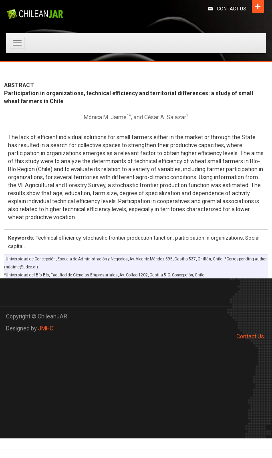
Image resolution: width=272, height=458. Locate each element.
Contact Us (231, 9)
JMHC (45, 328)
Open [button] (258, 6)
